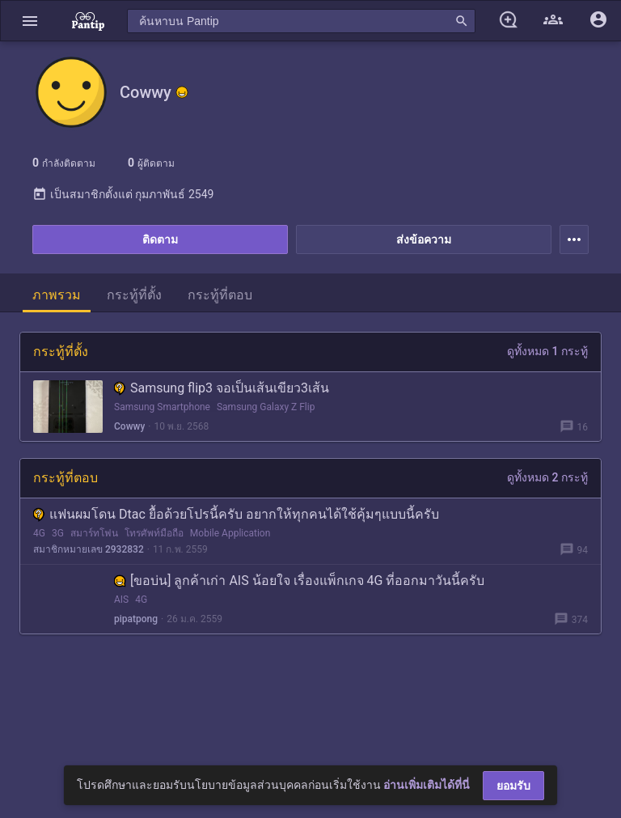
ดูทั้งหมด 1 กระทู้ (547, 351)
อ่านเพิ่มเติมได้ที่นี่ (426, 784)
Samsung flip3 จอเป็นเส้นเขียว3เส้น (221, 388)
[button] (30, 20)
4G (39, 533)
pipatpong (136, 619)
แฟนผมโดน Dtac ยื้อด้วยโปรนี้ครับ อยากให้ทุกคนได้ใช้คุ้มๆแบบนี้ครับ (236, 514)
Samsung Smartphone (162, 407)
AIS (121, 599)
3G (58, 533)
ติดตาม (160, 239)
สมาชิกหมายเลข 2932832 (88, 549)
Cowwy (129, 426)
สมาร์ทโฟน (94, 533)
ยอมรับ (513, 785)
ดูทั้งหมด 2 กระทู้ (547, 477)
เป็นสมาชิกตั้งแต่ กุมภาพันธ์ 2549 (122, 194)
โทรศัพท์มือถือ (154, 533)
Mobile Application (230, 533)
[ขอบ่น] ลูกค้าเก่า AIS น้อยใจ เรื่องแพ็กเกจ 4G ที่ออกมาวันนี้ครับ (299, 580)
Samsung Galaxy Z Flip (266, 407)
